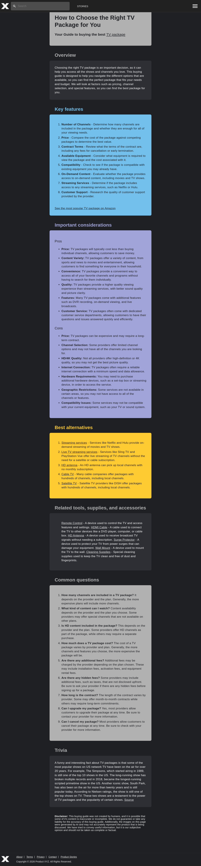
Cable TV (67, 474)
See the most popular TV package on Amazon (85, 208)
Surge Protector (124, 539)
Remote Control (71, 523)
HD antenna (69, 465)
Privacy (41, 856)
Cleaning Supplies (98, 552)
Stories (82, 6)
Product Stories (69, 856)
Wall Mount (102, 548)
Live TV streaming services (79, 452)
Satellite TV (69, 483)
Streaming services (74, 442)
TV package (115, 34)
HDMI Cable (99, 527)
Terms (29, 856)
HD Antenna (76, 535)
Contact (53, 856)
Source (129, 799)
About (19, 856)
